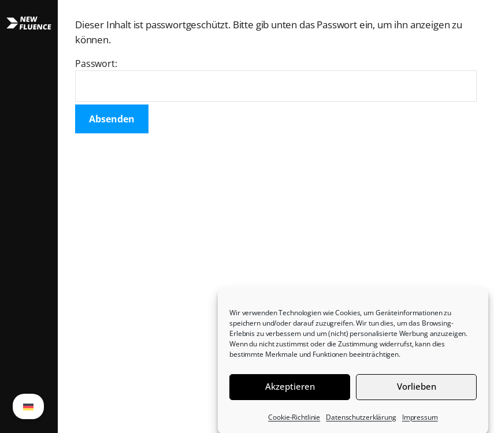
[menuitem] (28, 406)
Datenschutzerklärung (361, 420)
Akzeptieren (290, 389)
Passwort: (276, 79)
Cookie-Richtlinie (294, 420)
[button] (29, 216)
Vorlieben (416, 389)
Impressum (420, 420)
